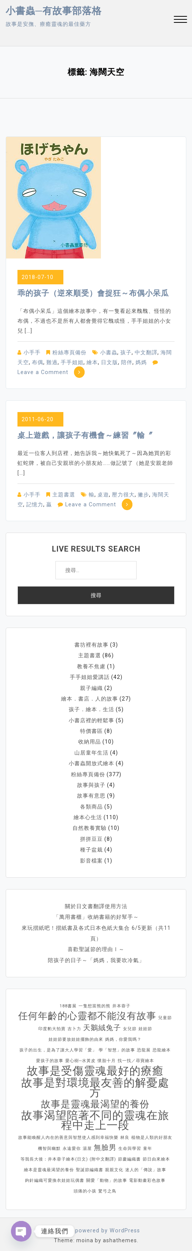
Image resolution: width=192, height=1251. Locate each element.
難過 (52, 362)
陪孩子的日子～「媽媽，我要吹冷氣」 (96, 956)
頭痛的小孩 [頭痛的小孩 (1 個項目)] (85, 1187)
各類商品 (91, 804)
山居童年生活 (91, 751)
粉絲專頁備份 (69, 352)
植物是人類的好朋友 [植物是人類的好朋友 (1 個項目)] (151, 1133)
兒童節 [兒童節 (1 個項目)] (165, 1014)
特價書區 (91, 730)
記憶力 (34, 504)
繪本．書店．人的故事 (89, 698)
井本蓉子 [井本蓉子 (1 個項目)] (121, 1002)
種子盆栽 (91, 847)
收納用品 (89, 740)
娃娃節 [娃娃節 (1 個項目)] (145, 1025)
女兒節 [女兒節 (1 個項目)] (130, 1025)
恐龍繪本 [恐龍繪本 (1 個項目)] (162, 1046)
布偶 (37, 362)
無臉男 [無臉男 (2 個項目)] (105, 1143)
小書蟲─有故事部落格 (54, 10)
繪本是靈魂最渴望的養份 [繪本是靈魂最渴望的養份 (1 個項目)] (49, 1166)
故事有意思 (91, 794)
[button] (180, 20)
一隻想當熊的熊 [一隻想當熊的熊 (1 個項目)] (94, 1002)
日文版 (109, 362)
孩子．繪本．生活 (91, 709)
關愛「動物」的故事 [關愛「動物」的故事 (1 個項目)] (106, 1176)
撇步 (143, 495)
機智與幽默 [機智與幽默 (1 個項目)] (49, 1144)
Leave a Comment (42, 372)
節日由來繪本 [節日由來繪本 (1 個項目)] (156, 1155)
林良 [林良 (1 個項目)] (124, 1133)
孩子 (126, 352)
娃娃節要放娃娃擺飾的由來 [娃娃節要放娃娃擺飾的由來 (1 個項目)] (76, 1035)
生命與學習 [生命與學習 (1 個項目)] (129, 1144)
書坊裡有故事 (91, 645)
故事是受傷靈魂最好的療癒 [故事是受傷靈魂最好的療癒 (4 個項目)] (95, 1067)
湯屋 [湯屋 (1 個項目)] (87, 1144)
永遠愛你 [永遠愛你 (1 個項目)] (72, 1144)
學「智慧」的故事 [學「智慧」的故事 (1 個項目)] (117, 1046)
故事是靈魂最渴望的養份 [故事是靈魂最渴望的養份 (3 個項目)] (95, 1100)
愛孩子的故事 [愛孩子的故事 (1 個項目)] (49, 1056)
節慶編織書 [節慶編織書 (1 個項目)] (129, 1155)
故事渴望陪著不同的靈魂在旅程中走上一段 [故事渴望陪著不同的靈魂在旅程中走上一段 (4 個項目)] (95, 1116)
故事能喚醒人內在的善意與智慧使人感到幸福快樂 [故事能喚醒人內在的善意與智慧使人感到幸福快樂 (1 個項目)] (68, 1133)
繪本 (92, 362)
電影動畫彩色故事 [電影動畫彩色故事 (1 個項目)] (147, 1176)
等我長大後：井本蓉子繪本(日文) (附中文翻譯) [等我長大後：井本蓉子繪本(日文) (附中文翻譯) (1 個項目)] (68, 1155)
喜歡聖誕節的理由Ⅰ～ (96, 946)
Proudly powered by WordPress (96, 1227)
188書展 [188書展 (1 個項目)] (68, 1002)
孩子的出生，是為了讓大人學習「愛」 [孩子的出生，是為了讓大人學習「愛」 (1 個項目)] (58, 1046)
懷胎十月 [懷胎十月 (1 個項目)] (107, 1056)
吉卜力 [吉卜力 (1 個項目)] (74, 1025)
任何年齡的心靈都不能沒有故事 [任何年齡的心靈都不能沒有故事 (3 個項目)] (87, 1012)
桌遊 (103, 495)
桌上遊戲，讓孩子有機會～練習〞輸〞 (85, 435)
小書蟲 (108, 352)
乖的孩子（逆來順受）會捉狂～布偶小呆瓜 (93, 293)
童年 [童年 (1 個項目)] (147, 1144)
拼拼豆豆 (91, 836)
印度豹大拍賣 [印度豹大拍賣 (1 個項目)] (52, 1025)
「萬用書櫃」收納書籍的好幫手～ (96, 914)
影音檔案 (91, 858)
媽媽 (141, 362)
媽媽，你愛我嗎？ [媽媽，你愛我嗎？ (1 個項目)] (123, 1035)
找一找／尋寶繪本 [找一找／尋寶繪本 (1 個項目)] (136, 1056)
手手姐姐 (72, 362)
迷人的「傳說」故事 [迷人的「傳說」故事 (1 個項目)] (145, 1166)
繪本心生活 (88, 815)
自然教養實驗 (89, 826)
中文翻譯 (146, 352)
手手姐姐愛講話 (90, 677)
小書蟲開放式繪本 (91, 762)
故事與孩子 (91, 783)
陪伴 (126, 362)
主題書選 (63, 495)
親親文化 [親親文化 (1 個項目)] (114, 1166)
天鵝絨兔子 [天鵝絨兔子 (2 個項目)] (102, 1024)
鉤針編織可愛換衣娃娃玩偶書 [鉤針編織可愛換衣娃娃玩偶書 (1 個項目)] (54, 1176)
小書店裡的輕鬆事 (91, 719)
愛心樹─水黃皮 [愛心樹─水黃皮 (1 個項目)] (80, 1056)
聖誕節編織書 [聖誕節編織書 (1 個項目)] (89, 1166)
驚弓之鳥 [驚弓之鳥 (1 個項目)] (107, 1187)
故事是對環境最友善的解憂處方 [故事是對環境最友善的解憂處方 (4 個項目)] (95, 1084)
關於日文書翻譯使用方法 (96, 903)
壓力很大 (123, 495)
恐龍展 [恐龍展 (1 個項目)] (144, 1046)
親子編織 (91, 687)
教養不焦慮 (91, 666)
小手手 (32, 352)
